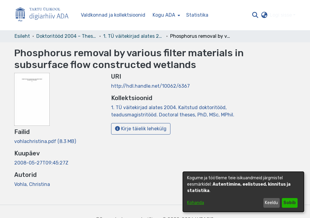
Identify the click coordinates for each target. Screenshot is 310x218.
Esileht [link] (22, 36)
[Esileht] (44, 15)
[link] (45, 141)
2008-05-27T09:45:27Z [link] (41, 163)
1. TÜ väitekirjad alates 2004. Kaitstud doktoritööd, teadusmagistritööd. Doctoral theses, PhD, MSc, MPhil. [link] (133, 36)
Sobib (289, 202)
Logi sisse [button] (281, 15)
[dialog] (243, 192)
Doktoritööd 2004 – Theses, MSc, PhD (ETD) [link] (66, 36)
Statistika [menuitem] (197, 15)
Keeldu (271, 202)
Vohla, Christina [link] (32, 184)
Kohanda (195, 202)
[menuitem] (165, 15)
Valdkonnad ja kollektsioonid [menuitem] (113, 15)
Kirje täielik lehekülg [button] (141, 129)
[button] (255, 15)
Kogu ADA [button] (164, 15)
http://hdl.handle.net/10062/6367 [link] (150, 86)
